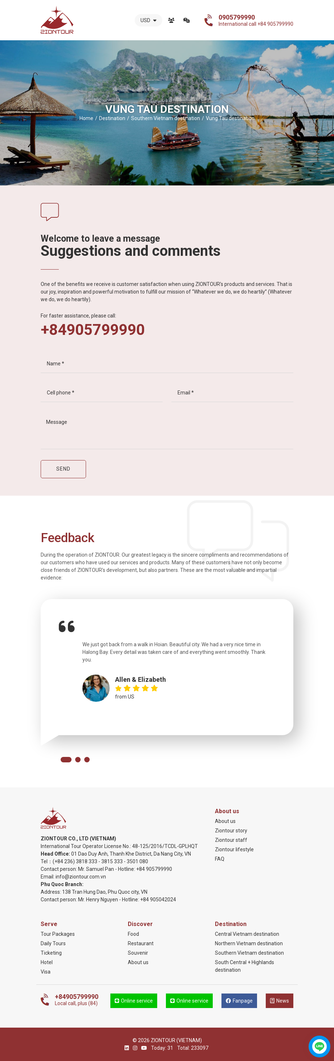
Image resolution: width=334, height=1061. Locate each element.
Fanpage (239, 1001)
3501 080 (137, 861)
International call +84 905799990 (256, 20)
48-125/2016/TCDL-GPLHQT (165, 846)
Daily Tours (53, 943)
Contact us (186, 20)
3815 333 (112, 861)
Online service (134, 1001)
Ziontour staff (231, 840)
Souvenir (138, 953)
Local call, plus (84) (76, 1000)
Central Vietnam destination (247, 934)
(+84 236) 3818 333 (75, 861)
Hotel (47, 962)
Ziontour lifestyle (234, 849)
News (279, 1001)
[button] (66, 759)
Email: (48, 877)
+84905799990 (93, 329)
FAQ (219, 859)
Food (133, 934)
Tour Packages (58, 934)
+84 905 (149, 899)
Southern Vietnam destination (249, 953)
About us (171, 20)
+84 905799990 (154, 869)
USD (148, 20)
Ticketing (51, 953)
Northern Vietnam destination (249, 943)
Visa (45, 972)
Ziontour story (231, 830)
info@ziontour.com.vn (81, 877)
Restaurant (141, 943)
